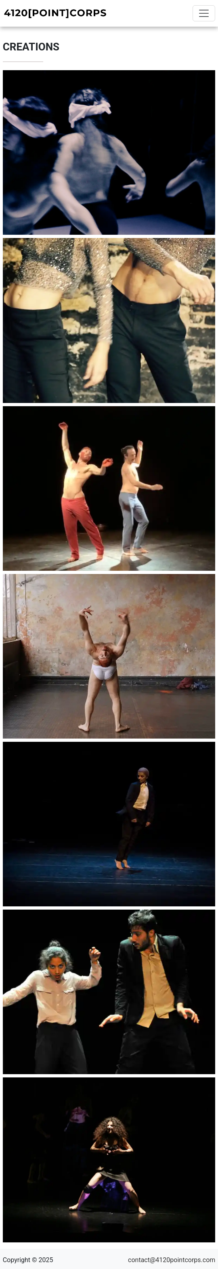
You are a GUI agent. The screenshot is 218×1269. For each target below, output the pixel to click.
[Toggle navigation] (204, 13)
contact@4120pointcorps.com (171, 1260)
